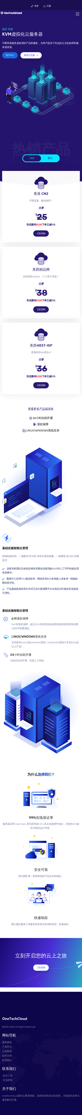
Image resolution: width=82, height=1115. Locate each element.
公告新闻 (7, 1051)
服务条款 (7, 1042)
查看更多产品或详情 (40, 409)
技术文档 (7, 1055)
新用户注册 (31, 55)
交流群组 (7, 1080)
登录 (35, 6)
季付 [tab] (50, 158)
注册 (47, 6)
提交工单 (7, 1075)
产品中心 (7, 1046)
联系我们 (7, 1060)
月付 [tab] (32, 158)
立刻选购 (41, 233)
